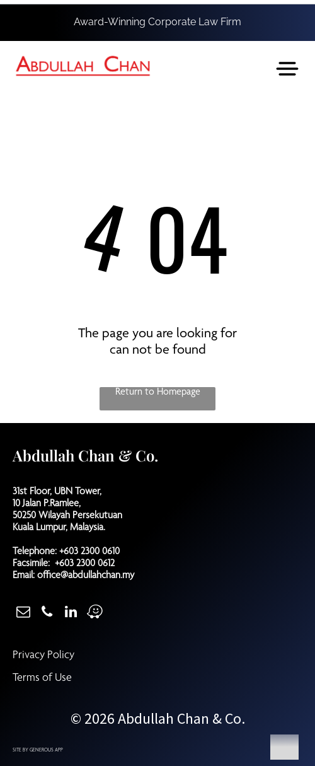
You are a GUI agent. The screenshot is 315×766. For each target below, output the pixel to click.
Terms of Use (42, 678)
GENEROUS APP (46, 750)
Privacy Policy (43, 655)
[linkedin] (70, 613)
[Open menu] (287, 68)
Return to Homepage (157, 393)
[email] (23, 613)
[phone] (47, 613)
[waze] (94, 613)
